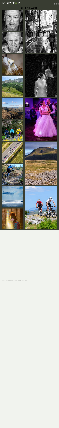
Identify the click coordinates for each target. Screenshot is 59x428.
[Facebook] (58, 4)
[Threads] (56, 4)
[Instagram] (54, 4)
